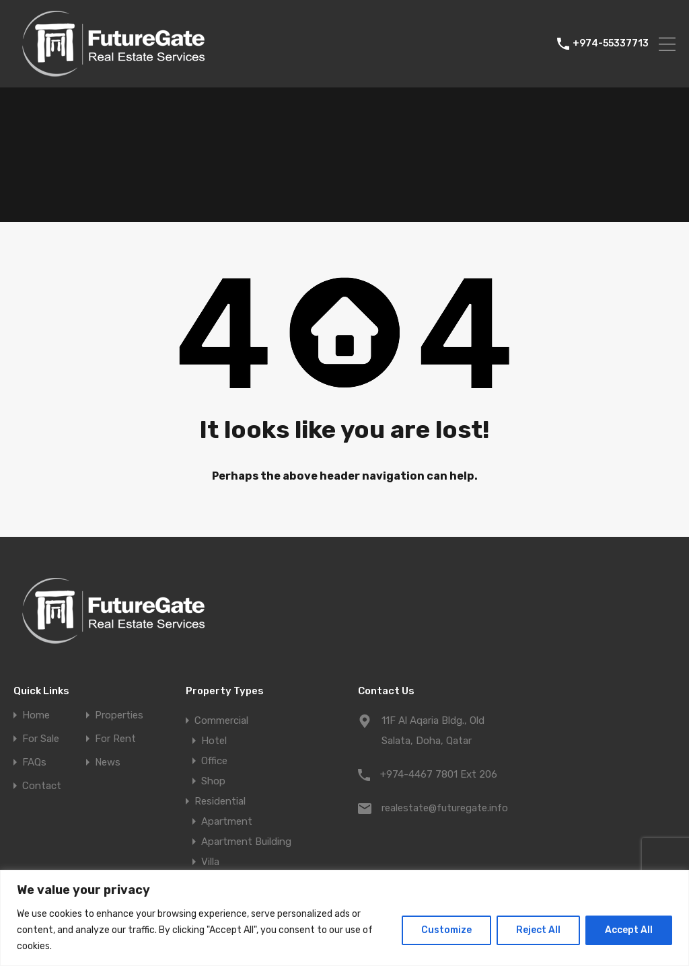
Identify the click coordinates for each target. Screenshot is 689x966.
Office (214, 761)
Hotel (214, 741)
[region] (344, 918)
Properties (119, 715)
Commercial (221, 720)
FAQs (34, 762)
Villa (210, 862)
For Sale (40, 739)
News (107, 762)
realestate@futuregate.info (445, 808)
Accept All (629, 930)
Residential (220, 801)
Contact (41, 786)
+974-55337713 (611, 43)
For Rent (115, 739)
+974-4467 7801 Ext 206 (438, 774)
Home (36, 715)
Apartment (226, 821)
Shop (213, 781)
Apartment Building (246, 841)
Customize (446, 930)
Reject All (538, 930)
